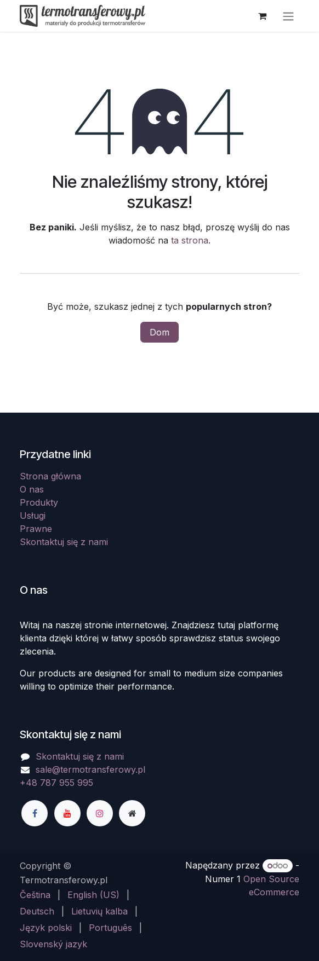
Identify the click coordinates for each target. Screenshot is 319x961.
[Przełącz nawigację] (288, 15)
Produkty (39, 502)
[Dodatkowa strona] (132, 813)
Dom (159, 332)
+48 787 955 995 (56, 782)
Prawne (36, 528)
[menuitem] (35, 895)
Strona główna (50, 476)
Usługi (32, 515)
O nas (32, 489)
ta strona (189, 240)
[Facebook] (34, 813)
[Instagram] (100, 813)
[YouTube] (67, 813)
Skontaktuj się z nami (64, 541)
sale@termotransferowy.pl (90, 769)
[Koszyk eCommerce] (262, 16)
